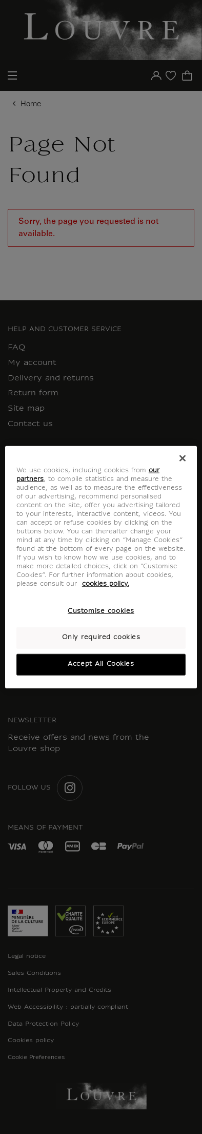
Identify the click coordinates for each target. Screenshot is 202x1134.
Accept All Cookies (101, 664)
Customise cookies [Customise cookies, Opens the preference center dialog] (101, 611)
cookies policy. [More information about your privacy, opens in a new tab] (105, 584)
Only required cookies (101, 638)
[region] (101, 567)
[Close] (182, 458)
